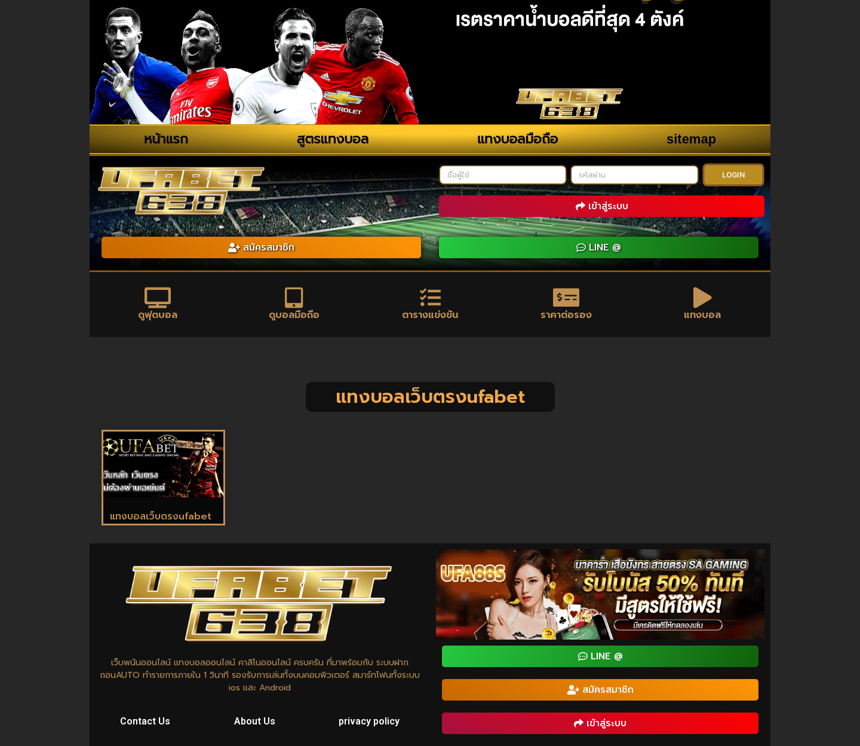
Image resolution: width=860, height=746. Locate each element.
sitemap (691, 139)
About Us (254, 721)
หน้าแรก (166, 139)
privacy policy (369, 721)
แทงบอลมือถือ (517, 139)
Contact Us (145, 721)
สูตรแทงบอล (332, 139)
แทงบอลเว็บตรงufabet (160, 516)
